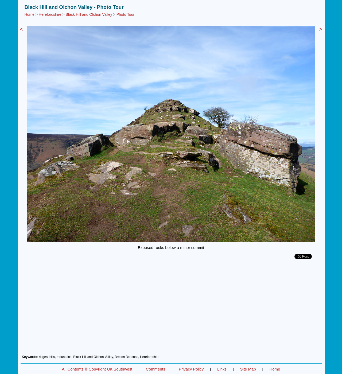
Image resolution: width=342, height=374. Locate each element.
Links (222, 369)
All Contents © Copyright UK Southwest (97, 369)
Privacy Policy (191, 369)
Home (29, 14)
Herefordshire (50, 14)
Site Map (248, 369)
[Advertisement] (171, 309)
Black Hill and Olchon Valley (89, 14)
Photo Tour (125, 14)
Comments (155, 369)
